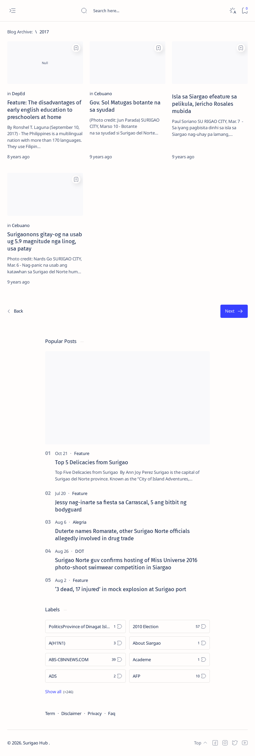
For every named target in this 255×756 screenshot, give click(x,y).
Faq (111, 713)
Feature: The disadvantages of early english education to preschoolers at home (44, 109)
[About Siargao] (169, 643)
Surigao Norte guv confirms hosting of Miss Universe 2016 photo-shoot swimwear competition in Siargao (126, 564)
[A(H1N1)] (85, 643)
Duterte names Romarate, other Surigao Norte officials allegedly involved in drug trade (122, 535)
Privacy (95, 713)
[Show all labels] (59, 691)
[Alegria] (79, 522)
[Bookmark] (244, 11)
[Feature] (81, 453)
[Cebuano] (103, 93)
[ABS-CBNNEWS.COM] (85, 659)
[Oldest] (234, 311)
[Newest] (15, 311)
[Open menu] (12, 11)
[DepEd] (18, 93)
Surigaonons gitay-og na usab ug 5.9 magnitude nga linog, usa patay (44, 241)
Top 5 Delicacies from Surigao (91, 462)
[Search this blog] (130, 11)
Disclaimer (71, 713)
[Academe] (169, 659)
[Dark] (232, 11)
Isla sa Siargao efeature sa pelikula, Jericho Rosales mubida (204, 103)
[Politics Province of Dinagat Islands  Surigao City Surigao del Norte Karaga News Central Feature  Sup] (85, 626)
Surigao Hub (36, 743)
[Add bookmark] (76, 48)
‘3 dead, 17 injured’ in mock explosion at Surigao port (120, 589)
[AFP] (169, 676)
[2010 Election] (169, 626)
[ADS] (85, 676)
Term (50, 713)
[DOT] (79, 551)
